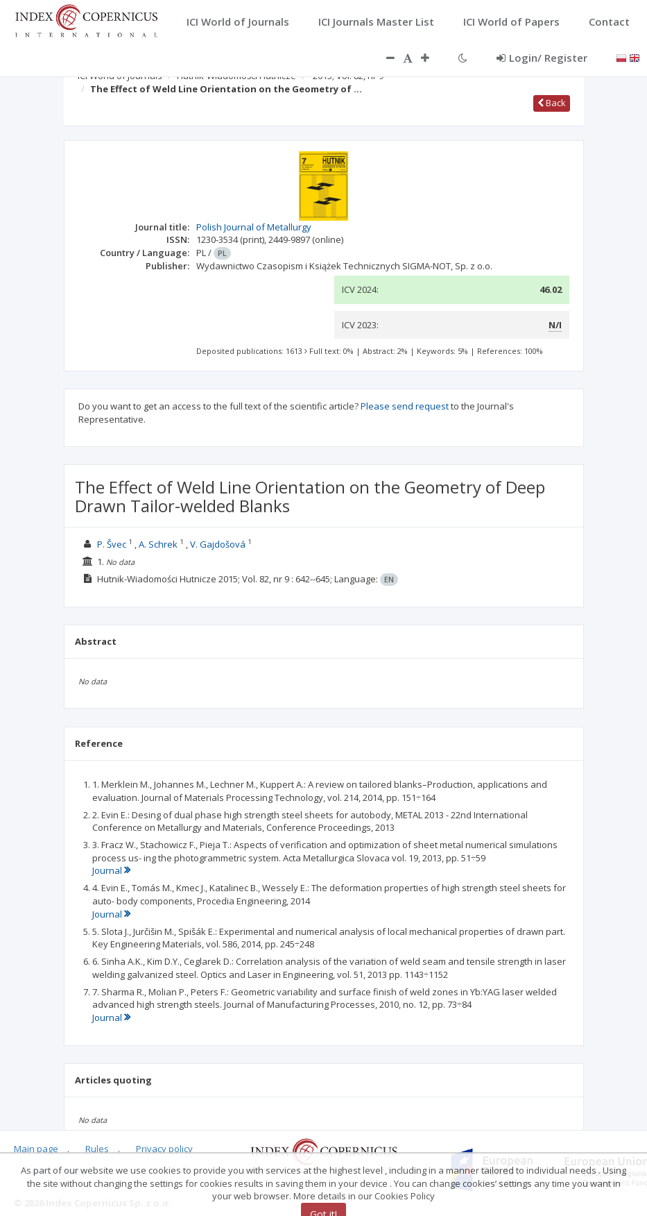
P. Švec (111, 544)
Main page (36, 1148)
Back (551, 102)
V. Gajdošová (217, 544)
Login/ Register (542, 58)
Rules (97, 1148)
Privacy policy (164, 1148)
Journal (111, 870)
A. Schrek (158, 544)
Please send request (405, 406)
